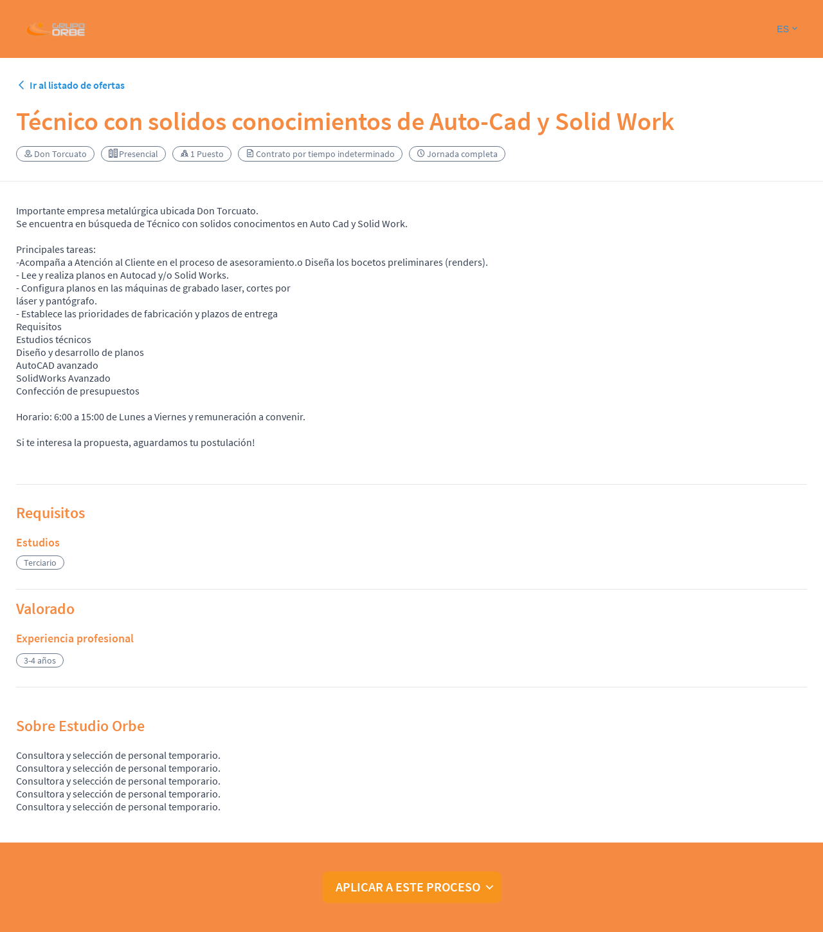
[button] (787, 29)
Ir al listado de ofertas (70, 85)
